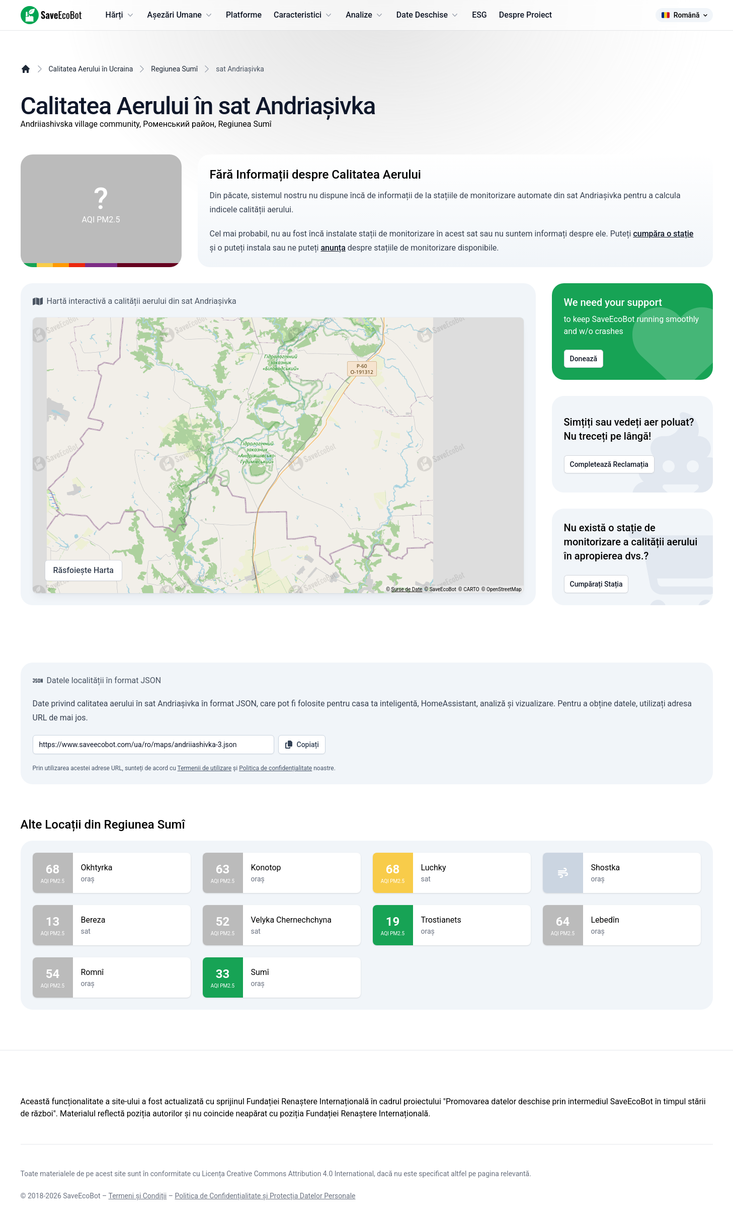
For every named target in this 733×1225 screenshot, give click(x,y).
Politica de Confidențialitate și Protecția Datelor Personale (265, 1196)
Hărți (120, 15)
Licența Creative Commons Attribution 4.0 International (288, 1174)
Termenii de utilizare (205, 768)
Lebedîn (642, 920)
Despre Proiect (525, 15)
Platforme (244, 15)
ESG (479, 15)
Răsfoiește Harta (83, 570)
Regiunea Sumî (174, 69)
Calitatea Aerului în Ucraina (91, 69)
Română (684, 15)
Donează (584, 359)
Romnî (132, 972)
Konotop (302, 868)
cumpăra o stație (663, 233)
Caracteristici (304, 15)
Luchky (472, 868)
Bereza (132, 920)
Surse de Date (407, 589)
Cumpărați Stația (596, 584)
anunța (332, 248)
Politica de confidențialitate (275, 768)
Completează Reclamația (609, 464)
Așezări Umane (180, 15)
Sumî (302, 972)
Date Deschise (428, 15)
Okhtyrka (132, 868)
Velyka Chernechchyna (302, 920)
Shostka (642, 868)
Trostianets (472, 920)
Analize (365, 15)
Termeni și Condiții (138, 1196)
